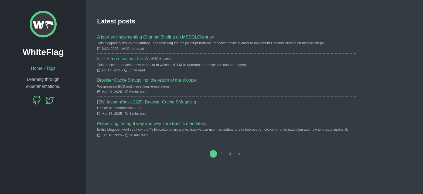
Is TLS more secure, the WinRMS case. (135, 58)
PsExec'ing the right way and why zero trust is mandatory (151, 123)
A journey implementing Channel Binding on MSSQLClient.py (155, 37)
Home (37, 68)
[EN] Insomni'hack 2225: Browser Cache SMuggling (146, 102)
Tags (50, 68)
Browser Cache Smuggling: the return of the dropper (147, 80)
